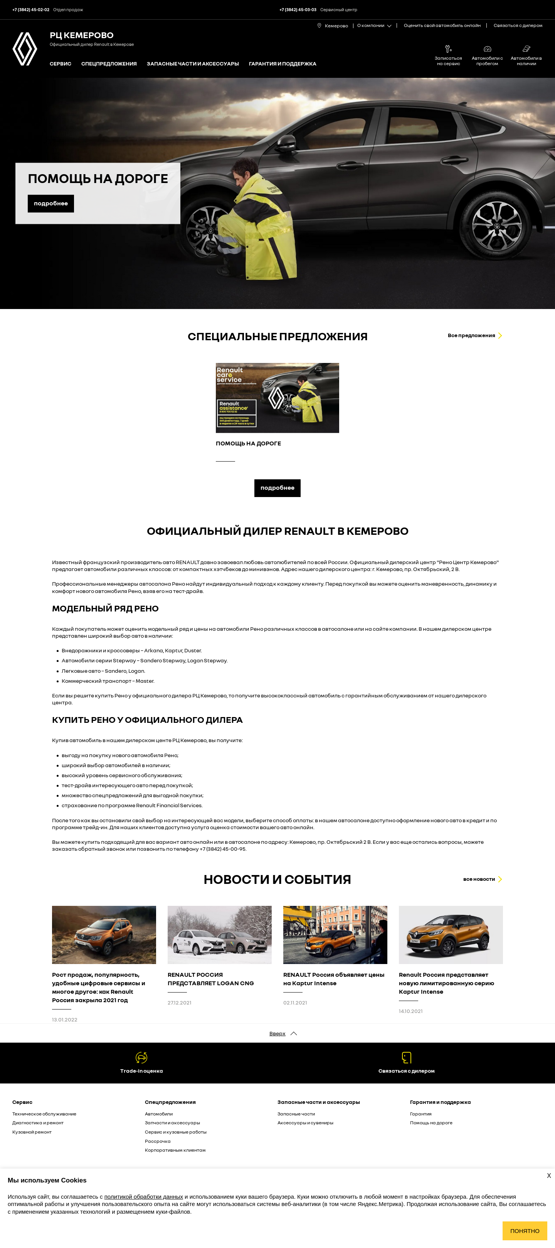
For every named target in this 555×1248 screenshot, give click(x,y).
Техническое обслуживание (44, 1114)
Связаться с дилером (518, 25)
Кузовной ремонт (32, 1132)
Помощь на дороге (431, 1122)
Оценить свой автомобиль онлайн (442, 25)
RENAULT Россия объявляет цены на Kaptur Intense (334, 979)
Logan (136, 670)
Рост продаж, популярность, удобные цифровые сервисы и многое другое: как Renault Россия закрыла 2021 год (98, 987)
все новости (479, 878)
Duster (192, 650)
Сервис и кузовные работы (176, 1132)
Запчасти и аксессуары (172, 1122)
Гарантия (421, 1114)
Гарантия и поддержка (282, 64)
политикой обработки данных (143, 1196)
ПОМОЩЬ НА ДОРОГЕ (248, 443)
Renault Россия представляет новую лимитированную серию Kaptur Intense (446, 983)
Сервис (60, 64)
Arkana (153, 650)
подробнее (277, 487)
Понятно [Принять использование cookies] (525, 1231)
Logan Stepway (207, 660)
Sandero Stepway (162, 660)
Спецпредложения (109, 64)
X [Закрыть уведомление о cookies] (549, 1175)
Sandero (115, 670)
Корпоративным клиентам (175, 1150)
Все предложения (471, 335)
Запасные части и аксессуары (193, 64)
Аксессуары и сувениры (305, 1122)
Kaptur (173, 650)
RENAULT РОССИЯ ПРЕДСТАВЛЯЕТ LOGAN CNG (211, 979)
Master (144, 680)
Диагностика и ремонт (38, 1122)
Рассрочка (158, 1141)
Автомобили (159, 1114)
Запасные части (296, 1114)
